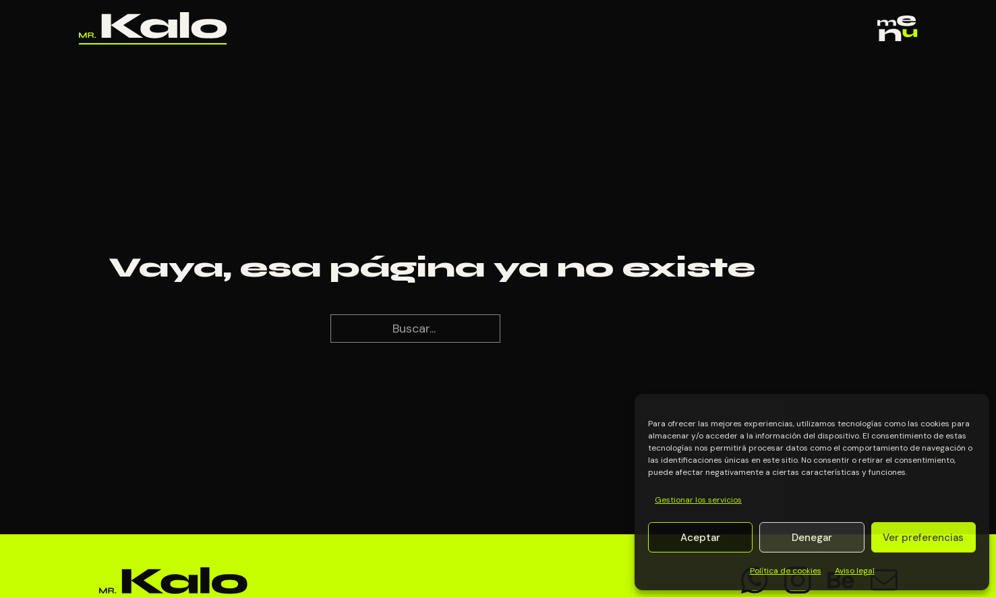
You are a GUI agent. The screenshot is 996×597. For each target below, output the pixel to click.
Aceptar (700, 537)
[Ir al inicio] (153, 28)
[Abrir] (897, 29)
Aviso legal (855, 570)
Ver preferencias (923, 537)
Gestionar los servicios (698, 499)
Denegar (812, 537)
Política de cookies (785, 570)
